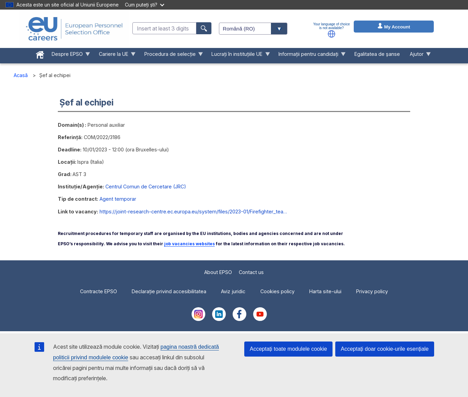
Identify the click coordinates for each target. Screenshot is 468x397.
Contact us (251, 272)
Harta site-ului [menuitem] (325, 291)
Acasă (21, 75)
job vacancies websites (189, 243)
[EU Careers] (74, 29)
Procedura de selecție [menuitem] (171, 55)
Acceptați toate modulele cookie (288, 349)
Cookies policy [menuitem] (277, 291)
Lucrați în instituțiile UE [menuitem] (238, 55)
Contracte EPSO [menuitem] (98, 291)
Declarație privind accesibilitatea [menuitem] (169, 291)
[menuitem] (40, 53)
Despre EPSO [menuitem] (68, 55)
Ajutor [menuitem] (418, 55)
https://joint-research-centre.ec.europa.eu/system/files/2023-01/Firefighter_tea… (193, 211)
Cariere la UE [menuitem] (114, 55)
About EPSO (218, 272)
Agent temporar (118, 199)
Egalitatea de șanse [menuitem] (377, 54)
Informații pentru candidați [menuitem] (310, 55)
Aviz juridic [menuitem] (233, 291)
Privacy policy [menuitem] (372, 291)
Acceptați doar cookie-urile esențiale (385, 349)
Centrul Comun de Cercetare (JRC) (145, 186)
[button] (331, 34)
